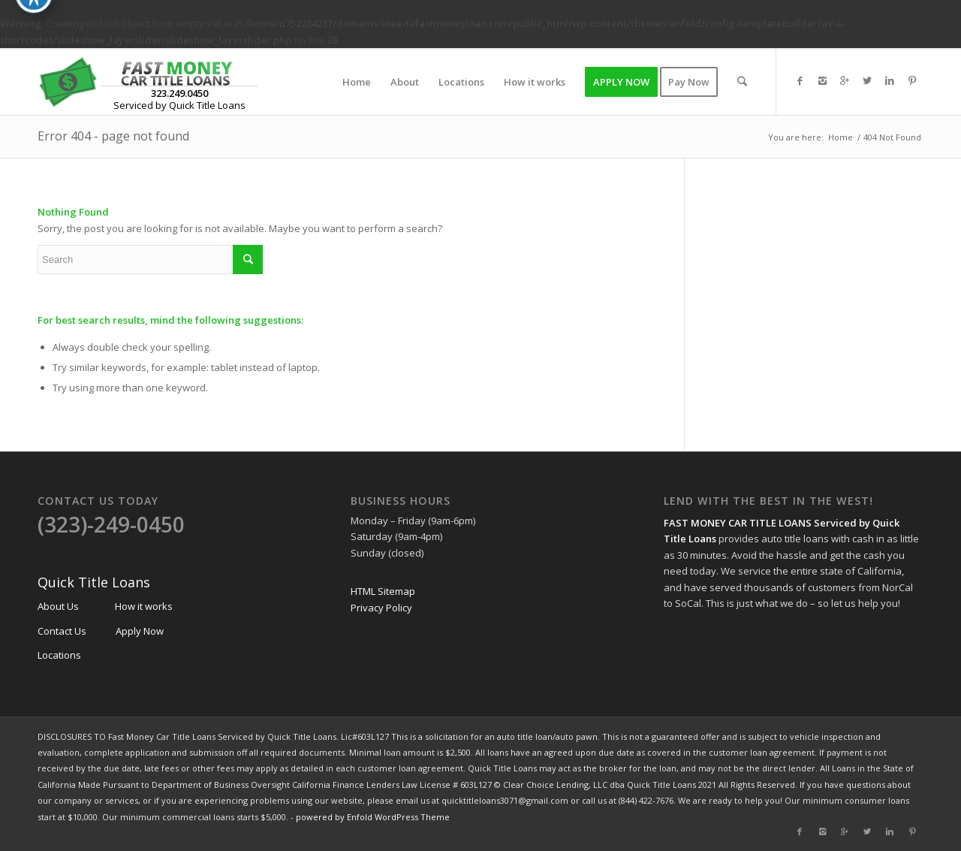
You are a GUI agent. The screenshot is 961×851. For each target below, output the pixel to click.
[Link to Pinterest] (912, 81)
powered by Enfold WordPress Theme (373, 816)
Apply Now (140, 631)
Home (840, 137)
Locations (59, 655)
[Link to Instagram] (822, 81)
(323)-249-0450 (111, 524)
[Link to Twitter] (867, 81)
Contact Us (62, 631)
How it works (144, 606)
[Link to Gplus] (844, 81)
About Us (58, 606)
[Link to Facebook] (799, 81)
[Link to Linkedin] (889, 81)
